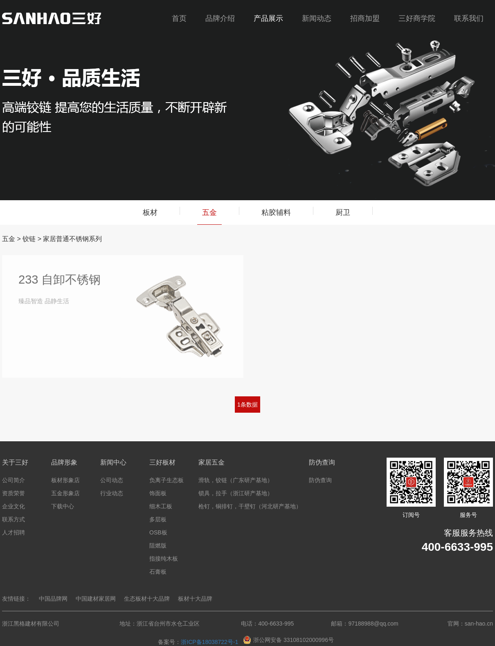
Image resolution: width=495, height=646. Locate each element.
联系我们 (469, 18)
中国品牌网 (53, 598)
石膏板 (157, 571)
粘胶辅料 (276, 212)
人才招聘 (13, 532)
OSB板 (158, 532)
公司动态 (111, 480)
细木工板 (160, 506)
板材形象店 (65, 480)
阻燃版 (157, 545)
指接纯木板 (163, 558)
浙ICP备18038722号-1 (209, 642)
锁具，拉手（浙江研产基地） (235, 493)
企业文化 (13, 506)
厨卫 (342, 212)
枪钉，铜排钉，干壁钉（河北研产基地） (250, 506)
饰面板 (157, 493)
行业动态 (111, 493)
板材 (150, 212)
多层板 (157, 519)
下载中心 (62, 506)
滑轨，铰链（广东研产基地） (235, 480)
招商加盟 (365, 18)
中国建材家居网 (96, 598)
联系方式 (13, 519)
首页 (179, 18)
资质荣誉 (13, 493)
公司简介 (13, 480)
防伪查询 (320, 480)
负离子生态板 (166, 480)
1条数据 (247, 404)
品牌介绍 (220, 18)
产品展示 (268, 18)
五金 (209, 216)
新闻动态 (316, 18)
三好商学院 (416, 18)
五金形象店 (65, 493)
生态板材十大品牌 (147, 598)
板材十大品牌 (195, 598)
